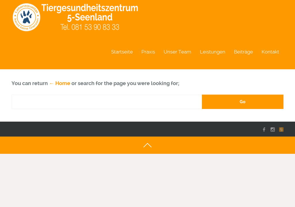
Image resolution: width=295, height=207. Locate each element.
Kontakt (270, 52)
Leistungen (212, 52)
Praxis (148, 52)
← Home (59, 83)
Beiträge (243, 52)
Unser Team (177, 52)
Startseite (122, 52)
